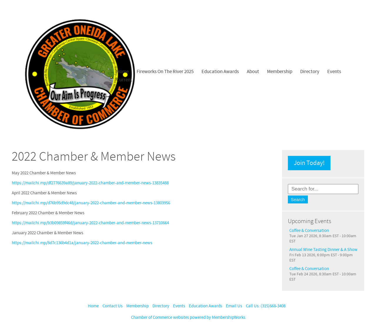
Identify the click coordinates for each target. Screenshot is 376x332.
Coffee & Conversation (309, 230)
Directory (309, 71)
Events (334, 71)
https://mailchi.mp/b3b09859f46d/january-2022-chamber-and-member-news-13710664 (90, 223)
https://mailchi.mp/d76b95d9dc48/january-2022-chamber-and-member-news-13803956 (91, 203)
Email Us (234, 306)
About (253, 71)
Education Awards (220, 71)
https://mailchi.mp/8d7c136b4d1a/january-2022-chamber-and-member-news (82, 243)
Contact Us (112, 306)
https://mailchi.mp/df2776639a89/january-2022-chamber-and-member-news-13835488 (90, 183)
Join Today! (309, 163)
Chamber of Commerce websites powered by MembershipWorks (188, 317)
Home (122, 71)
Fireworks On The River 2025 (165, 71)
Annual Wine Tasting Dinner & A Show (323, 249)
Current (124, 80)
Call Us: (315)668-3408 (266, 306)
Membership (279, 71)
